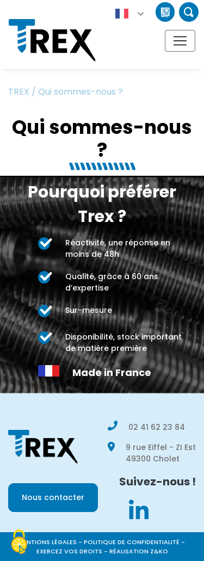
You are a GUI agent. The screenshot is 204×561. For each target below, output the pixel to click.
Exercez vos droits (69, 551)
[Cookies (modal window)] (19, 542)
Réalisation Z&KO (138, 551)
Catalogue (165, 12)
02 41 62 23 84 (156, 427)
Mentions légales (47, 542)
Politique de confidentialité (132, 542)
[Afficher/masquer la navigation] (180, 41)
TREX (18, 91)
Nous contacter (53, 497)
